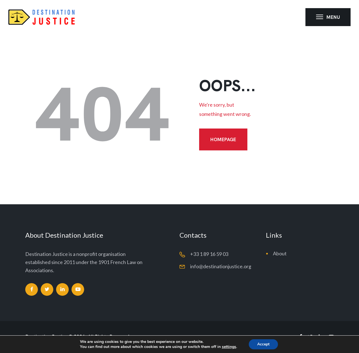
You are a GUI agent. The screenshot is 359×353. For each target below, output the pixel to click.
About (280, 253)
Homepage (223, 139)
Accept (263, 344)
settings (229, 346)
